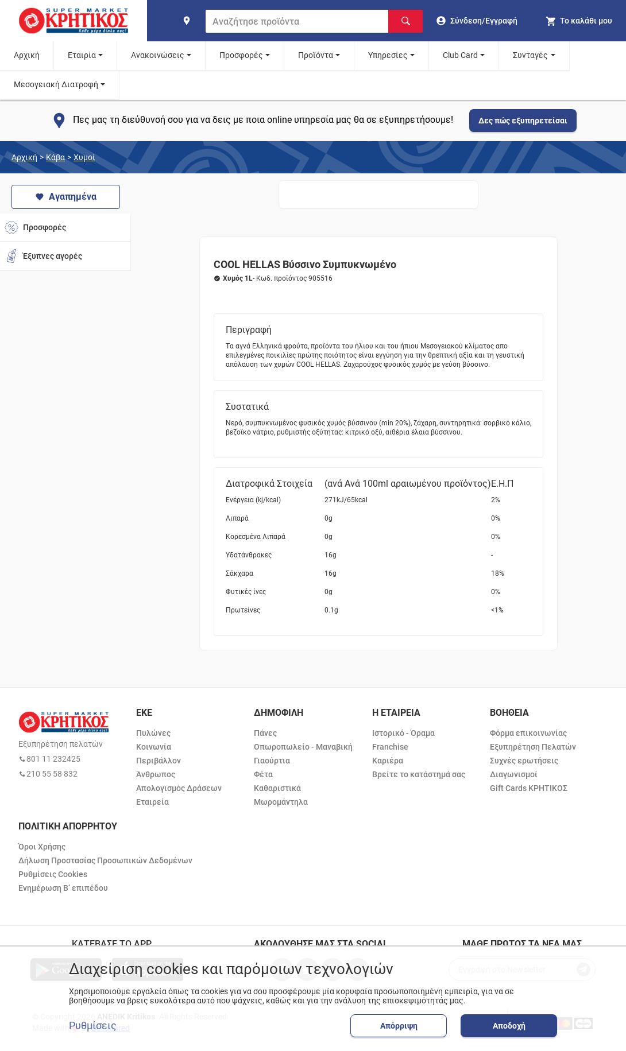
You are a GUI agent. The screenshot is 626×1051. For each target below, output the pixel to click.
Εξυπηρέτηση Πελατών (533, 746)
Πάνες (265, 733)
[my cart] (578, 20)
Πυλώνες (153, 733)
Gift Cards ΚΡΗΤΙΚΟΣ (528, 788)
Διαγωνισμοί (514, 774)
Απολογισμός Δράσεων (179, 788)
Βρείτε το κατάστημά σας (418, 774)
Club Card (460, 55)
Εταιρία (82, 55)
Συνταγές (530, 55)
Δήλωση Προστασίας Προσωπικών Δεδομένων (105, 860)
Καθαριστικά (277, 788)
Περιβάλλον (158, 760)
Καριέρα (387, 760)
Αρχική (27, 55)
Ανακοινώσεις (157, 55)
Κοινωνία (153, 746)
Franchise (390, 746)
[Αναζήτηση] (405, 21)
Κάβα (55, 157)
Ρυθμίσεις (93, 1025)
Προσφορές (241, 55)
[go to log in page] (477, 20)
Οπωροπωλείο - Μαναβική (303, 746)
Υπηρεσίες (388, 55)
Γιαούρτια (272, 760)
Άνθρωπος (155, 774)
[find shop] (186, 20)
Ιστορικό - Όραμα (403, 733)
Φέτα (263, 774)
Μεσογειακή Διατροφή (56, 84)
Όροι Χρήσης (41, 846)
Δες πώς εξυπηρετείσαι (522, 120)
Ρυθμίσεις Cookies (52, 874)
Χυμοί (84, 157)
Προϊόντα (315, 55)
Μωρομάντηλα (281, 801)
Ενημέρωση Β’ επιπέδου (63, 888)
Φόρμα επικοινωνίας (528, 733)
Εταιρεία (152, 801)
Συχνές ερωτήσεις (524, 760)
